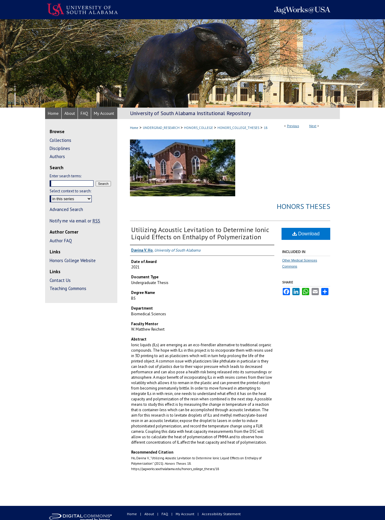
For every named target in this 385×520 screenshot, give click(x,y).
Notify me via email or (75, 221)
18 (265, 128)
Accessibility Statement (221, 514)
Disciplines (60, 148)
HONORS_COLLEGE (198, 128)
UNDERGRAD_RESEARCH (161, 128)
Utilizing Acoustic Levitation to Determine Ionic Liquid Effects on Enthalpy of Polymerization (200, 233)
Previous (293, 126)
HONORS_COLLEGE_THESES (238, 128)
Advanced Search (66, 209)
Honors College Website (73, 260)
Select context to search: (70, 191)
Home (134, 128)
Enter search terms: (66, 176)
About (149, 514)
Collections (60, 140)
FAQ (165, 514)
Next (312, 126)
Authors (57, 156)
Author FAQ (61, 240)
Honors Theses (303, 206)
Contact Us (60, 280)
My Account (185, 514)
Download (306, 233)
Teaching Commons (68, 288)
